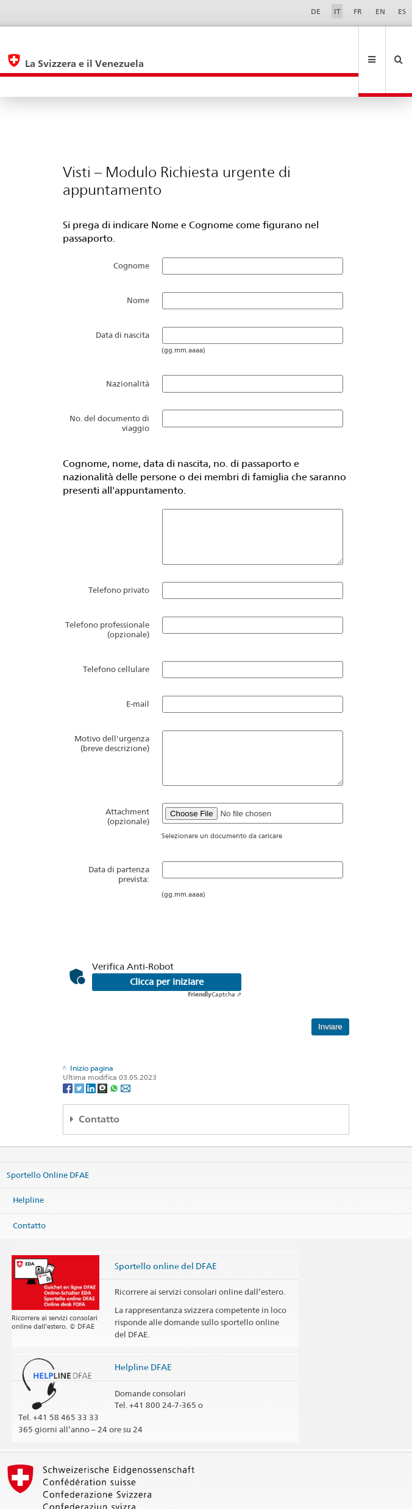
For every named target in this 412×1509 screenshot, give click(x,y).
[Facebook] (68, 1046)
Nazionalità (127, 343)
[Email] (125, 1046)
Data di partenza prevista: (118, 833)
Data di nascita (122, 294)
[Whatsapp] (115, 1046)
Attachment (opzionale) (127, 775)
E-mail (137, 663)
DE (316, 11)
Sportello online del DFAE (166, 1225)
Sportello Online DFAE (48, 1134)
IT (337, 11)
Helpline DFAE (143, 1326)
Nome (138, 259)
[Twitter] (80, 1046)
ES (402, 11)
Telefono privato (118, 549)
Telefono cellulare (116, 628)
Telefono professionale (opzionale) (107, 588)
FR (357, 11)
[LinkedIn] (92, 1046)
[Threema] (103, 1046)
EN (380, 11)
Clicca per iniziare (167, 941)
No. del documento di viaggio (109, 382)
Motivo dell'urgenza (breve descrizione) (111, 702)
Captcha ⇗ (214, 953)
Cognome (131, 224)
